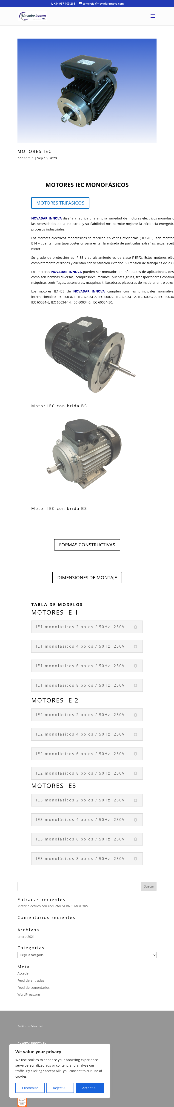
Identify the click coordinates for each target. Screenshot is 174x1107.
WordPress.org (28, 994)
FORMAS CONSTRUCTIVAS (87, 545)
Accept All (89, 1088)
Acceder (23, 973)
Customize (30, 1088)
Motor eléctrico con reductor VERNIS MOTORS (52, 906)
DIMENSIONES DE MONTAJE (87, 577)
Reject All (60, 1088)
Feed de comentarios (33, 987)
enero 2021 (26, 936)
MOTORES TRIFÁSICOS (60, 203)
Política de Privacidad (30, 1026)
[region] (59, 1071)
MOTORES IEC (34, 151)
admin (29, 158)
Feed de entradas (30, 980)
